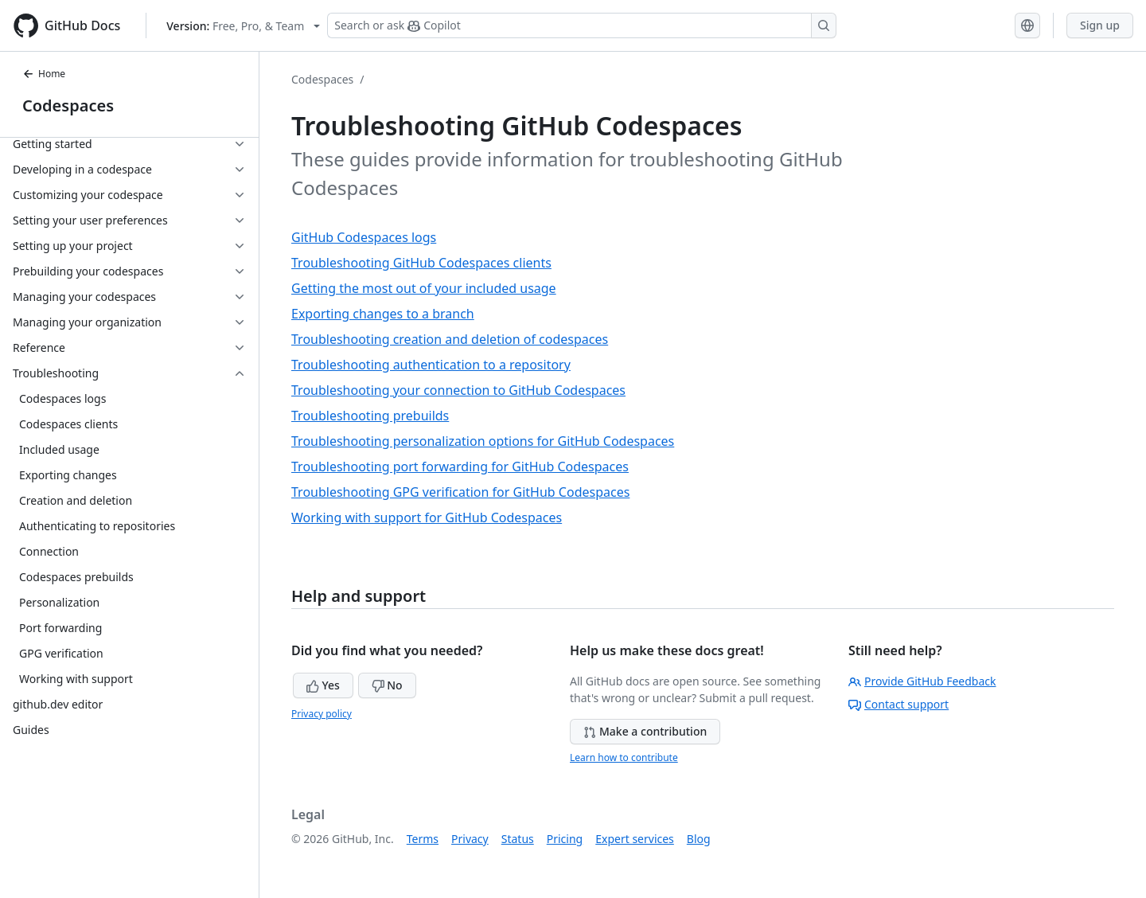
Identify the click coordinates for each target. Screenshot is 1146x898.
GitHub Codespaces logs (363, 237)
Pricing (565, 838)
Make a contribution (645, 731)
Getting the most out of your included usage (423, 288)
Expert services (634, 838)
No (387, 685)
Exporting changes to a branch (382, 313)
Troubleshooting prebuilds (370, 415)
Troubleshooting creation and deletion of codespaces (449, 339)
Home (43, 73)
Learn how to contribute (624, 757)
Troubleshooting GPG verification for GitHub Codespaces (460, 492)
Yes (323, 685)
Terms (423, 838)
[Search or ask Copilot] (581, 25)
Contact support (898, 704)
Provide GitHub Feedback (922, 681)
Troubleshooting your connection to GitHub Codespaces (458, 390)
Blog (699, 838)
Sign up (1100, 25)
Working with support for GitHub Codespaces (426, 517)
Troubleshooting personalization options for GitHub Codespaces (482, 441)
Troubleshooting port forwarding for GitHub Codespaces (460, 466)
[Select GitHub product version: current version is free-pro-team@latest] (243, 26)
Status (517, 838)
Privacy (470, 838)
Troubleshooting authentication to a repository (431, 364)
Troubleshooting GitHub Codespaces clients (421, 262)
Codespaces (68, 105)
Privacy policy (321, 713)
